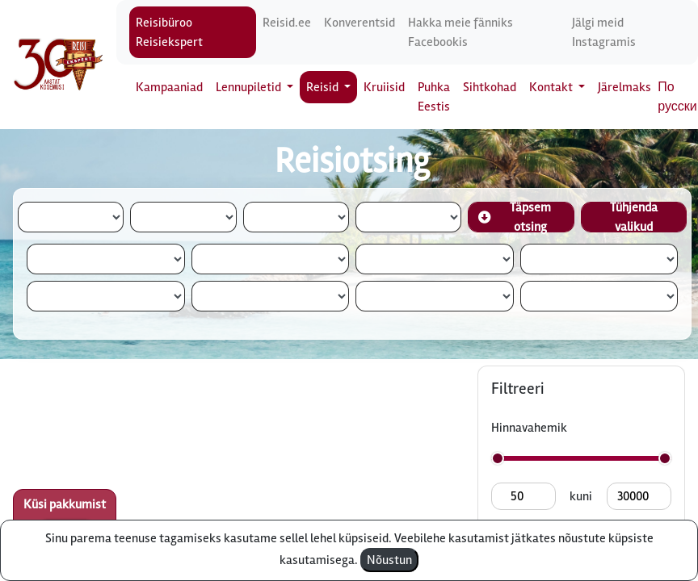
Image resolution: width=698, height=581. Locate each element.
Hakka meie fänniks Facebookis (460, 32)
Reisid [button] (323, 87)
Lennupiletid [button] (250, 87)
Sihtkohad (489, 87)
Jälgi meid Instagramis (604, 32)
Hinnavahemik (529, 428)
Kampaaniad (169, 87)
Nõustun (389, 560)
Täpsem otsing (514, 217)
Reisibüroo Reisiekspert (169, 32)
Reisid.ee (287, 23)
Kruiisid (384, 87)
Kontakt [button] (552, 87)
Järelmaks (624, 87)
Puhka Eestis (434, 97)
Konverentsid (359, 23)
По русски (677, 97)
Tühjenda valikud (634, 217)
